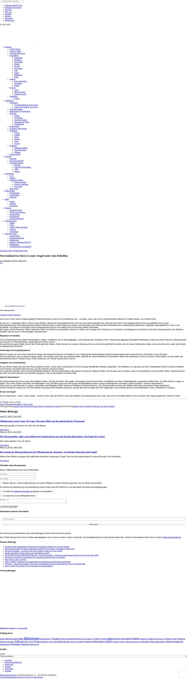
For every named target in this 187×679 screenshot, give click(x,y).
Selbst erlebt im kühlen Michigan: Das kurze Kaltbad (94, 406)
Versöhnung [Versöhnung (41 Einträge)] (5, 645)
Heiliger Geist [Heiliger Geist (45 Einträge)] (171, 639)
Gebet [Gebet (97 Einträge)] (110, 639)
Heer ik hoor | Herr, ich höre (15, 560)
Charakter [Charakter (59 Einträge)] (55, 639)
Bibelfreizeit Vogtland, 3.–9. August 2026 (13, 629)
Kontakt (8, 667)
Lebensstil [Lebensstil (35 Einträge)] (52, 642)
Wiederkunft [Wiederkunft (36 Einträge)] (34, 645)
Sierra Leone (28, 404)
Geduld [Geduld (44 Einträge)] (117, 640)
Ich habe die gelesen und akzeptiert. (27, 491)
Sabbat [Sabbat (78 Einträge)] (108, 642)
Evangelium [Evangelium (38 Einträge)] (88, 640)
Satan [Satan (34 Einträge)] (122, 642)
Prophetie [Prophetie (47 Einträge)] (87, 642)
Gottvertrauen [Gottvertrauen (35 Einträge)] (159, 640)
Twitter (10, 315)
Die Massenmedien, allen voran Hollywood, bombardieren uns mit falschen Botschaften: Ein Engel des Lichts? (52, 436)
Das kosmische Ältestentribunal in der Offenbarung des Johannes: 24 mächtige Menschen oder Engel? (48, 452)
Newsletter (9, 670)
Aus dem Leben (6, 251)
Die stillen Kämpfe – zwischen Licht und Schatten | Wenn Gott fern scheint (33, 552)
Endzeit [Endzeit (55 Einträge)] (70, 639)
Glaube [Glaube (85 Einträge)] (135, 639)
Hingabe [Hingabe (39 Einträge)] (10, 642)
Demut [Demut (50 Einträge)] (64, 639)
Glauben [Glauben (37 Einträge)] (143, 640)
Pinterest (17, 315)
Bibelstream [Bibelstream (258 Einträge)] (32, 639)
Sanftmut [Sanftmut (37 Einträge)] (116, 642)
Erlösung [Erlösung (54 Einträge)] (79, 639)
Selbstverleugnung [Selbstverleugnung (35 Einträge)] (132, 642)
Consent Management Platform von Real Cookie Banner (21, 678)
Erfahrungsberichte (20, 251)
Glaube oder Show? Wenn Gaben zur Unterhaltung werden (27, 554)
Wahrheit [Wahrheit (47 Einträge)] (25, 645)
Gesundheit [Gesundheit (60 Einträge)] (126, 639)
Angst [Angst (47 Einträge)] (2, 639)
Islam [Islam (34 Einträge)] (26, 642)
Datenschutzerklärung (23, 491)
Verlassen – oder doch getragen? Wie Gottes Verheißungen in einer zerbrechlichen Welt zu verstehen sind (45, 565)
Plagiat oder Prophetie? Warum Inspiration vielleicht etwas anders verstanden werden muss (39, 549)
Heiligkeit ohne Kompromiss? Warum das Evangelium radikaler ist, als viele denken (37, 547)
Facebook (3, 315)
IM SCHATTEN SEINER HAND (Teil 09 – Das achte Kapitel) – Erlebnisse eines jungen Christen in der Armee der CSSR (51, 556)
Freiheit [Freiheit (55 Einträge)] (96, 639)
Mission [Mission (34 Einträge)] (74, 642)
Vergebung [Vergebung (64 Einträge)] (178, 642)
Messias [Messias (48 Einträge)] (66, 642)
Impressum (9, 665)
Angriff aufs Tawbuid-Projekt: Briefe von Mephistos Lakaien (37, 406)
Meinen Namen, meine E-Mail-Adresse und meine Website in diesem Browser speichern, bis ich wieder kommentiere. (52, 483)
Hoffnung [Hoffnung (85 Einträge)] (19, 642)
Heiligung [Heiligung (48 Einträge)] (181, 639)
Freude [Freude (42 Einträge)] (103, 640)
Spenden (8, 672)
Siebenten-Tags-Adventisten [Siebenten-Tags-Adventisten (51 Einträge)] (152, 642)
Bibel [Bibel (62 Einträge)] (21, 639)
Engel (2, 404)
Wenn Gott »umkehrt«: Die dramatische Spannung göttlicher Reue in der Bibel (35, 558)
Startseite (8, 661)
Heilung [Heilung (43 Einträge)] (3, 642)
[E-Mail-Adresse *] (93, 520)
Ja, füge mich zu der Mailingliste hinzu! (18, 496)
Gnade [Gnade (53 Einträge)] (150, 639)
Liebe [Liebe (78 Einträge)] (59, 642)
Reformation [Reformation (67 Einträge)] (98, 642)
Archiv (2, 655)
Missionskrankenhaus (13, 404)
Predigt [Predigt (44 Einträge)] (80, 642)
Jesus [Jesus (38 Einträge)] (31, 642)
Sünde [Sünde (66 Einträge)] (169, 642)
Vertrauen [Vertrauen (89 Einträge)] (15, 645)
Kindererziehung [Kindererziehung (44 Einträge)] (41, 642)
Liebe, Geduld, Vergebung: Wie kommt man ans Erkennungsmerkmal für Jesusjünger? (38, 562)
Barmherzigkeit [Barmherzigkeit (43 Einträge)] (11, 640)
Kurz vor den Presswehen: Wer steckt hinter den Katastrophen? (29, 567)
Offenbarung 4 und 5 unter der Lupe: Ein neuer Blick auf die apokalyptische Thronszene (42, 421)
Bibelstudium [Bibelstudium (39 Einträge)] (45, 640)
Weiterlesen (4, 430)
